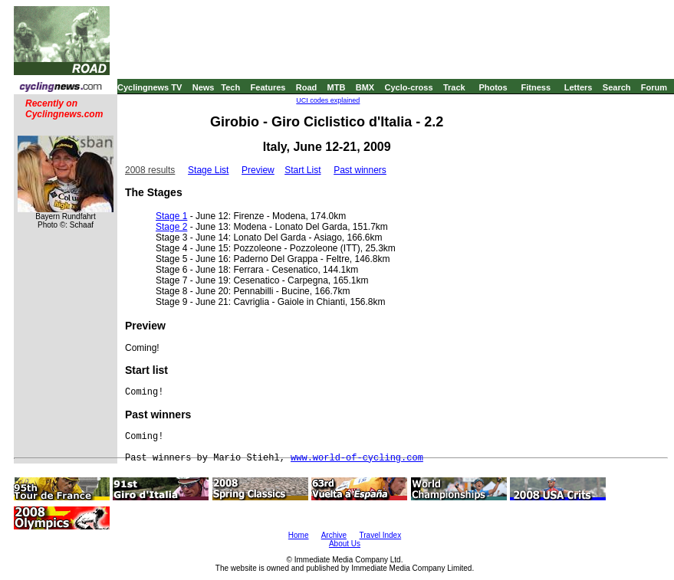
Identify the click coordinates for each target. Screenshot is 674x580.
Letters (578, 87)
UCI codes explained (328, 100)
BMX (365, 87)
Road (306, 87)
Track (454, 87)
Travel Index (381, 535)
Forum (654, 87)
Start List (302, 170)
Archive (334, 535)
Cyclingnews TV (149, 87)
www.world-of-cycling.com (357, 458)
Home (298, 535)
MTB (336, 87)
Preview (258, 170)
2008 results (150, 170)
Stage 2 (171, 226)
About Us (344, 543)
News (203, 87)
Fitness (536, 87)
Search (617, 87)
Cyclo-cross (409, 87)
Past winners (360, 170)
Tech (230, 87)
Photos (492, 87)
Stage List (208, 170)
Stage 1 (171, 216)
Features (268, 87)
